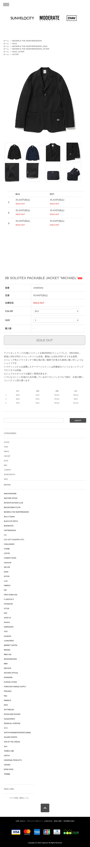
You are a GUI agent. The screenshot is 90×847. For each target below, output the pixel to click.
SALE (14, 43)
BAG (5, 465)
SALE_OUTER (18, 52)
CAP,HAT (7, 456)
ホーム (6, 41)
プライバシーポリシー (34, 821)
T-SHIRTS (7, 470)
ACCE (6, 461)
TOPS (6, 447)
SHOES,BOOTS (9, 474)
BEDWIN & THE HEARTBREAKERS (27, 41)
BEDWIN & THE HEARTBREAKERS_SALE (30, 46)
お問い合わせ (20, 821)
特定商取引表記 (69, 821)
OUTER (15, 54)
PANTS (6, 451)
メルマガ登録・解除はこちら (19, 798)
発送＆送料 (58, 821)
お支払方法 (48, 821)
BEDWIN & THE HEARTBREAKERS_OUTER (30, 49)
